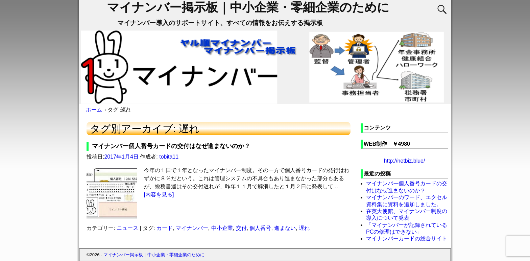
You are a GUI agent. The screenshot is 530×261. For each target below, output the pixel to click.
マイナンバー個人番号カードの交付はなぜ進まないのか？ (171, 146)
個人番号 (260, 228)
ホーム (94, 110)
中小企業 (222, 228)
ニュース (127, 228)
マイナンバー (192, 228)
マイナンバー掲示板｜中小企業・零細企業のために (248, 7)
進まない (285, 228)
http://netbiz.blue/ (404, 161)
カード (164, 228)
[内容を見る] (159, 194)
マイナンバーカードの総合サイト (406, 238)
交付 (241, 228)
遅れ (304, 228)
